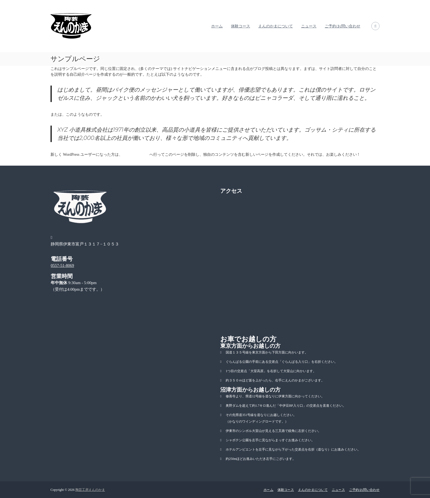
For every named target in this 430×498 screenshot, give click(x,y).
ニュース (308, 26)
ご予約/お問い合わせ (342, 26)
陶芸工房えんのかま (90, 490)
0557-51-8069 (62, 265)
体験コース (240, 26)
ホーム (217, 26)
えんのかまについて (275, 26)
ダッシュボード (136, 154)
